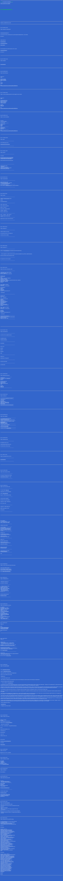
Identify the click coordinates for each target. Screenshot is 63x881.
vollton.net (7, 490)
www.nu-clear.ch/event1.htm (6, 571)
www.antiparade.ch (3, 41)
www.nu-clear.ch (2, 404)
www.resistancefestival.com (6, 183)
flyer (1, 753)
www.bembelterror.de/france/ (4, 477)
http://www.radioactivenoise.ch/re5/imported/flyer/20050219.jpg (9, 130)
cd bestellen (2, 645)
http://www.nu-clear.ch (3, 548)
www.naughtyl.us (8, 428)
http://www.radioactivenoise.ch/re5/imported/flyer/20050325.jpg (9, 108)
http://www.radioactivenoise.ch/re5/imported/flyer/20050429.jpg (9, 85)
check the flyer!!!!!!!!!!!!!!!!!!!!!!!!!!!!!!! (5, 144)
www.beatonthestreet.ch (3, 50)
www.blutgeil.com (10, 683)
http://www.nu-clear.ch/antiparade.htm (5, 741)
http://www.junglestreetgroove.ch (4, 788)
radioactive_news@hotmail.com (4, 420)
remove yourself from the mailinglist (5, 3)
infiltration (1, 198)
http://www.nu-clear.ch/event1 (4, 611)
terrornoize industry (6, 198)
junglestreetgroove (8, 185)
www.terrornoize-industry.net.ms (4, 168)
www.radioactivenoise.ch (3, 43)
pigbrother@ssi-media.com (6, 670)
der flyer (1, 874)
